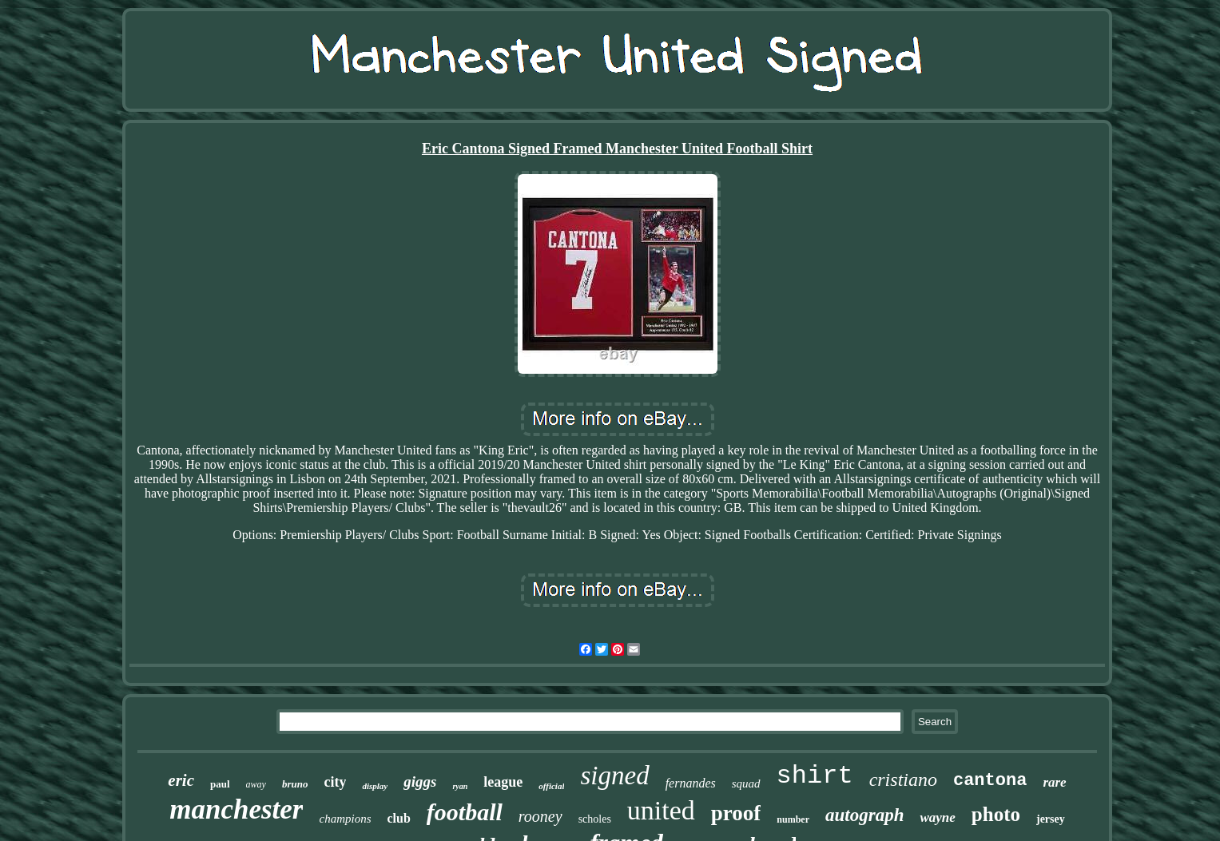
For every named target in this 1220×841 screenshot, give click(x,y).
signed (614, 775)
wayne (937, 817)
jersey (1050, 819)
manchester (236, 809)
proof (736, 813)
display (374, 786)
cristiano (903, 779)
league (503, 782)
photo (996, 814)
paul (220, 784)
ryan (459, 786)
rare (1054, 782)
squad (746, 783)
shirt (815, 776)
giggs (419, 781)
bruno (295, 784)
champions (345, 818)
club (398, 818)
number (793, 819)
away (256, 784)
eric (181, 780)
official (551, 786)
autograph (864, 815)
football (465, 812)
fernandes (691, 783)
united (661, 810)
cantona (990, 781)
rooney (540, 816)
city (335, 782)
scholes (594, 819)
